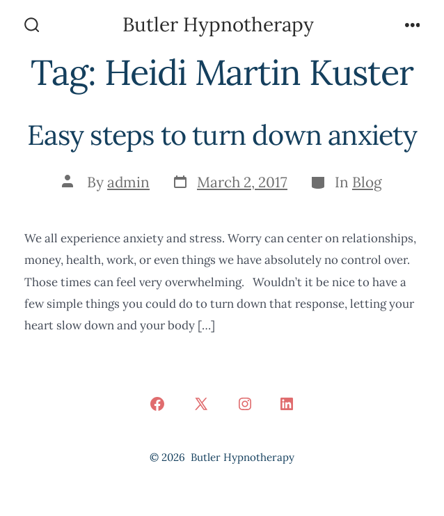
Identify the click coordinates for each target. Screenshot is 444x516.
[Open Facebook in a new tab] (157, 403)
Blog (367, 182)
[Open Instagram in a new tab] (244, 403)
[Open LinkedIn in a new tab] (286, 403)
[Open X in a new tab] (201, 403)
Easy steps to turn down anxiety (221, 135)
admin (128, 182)
